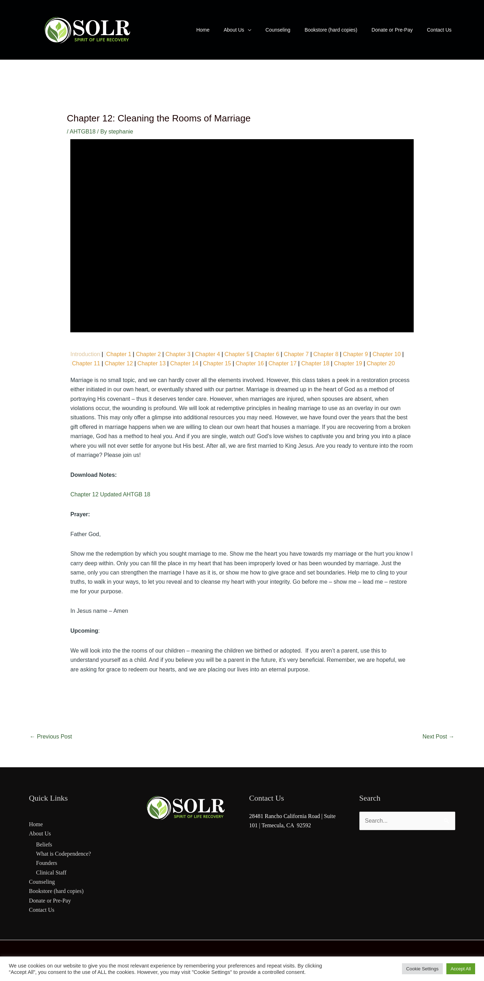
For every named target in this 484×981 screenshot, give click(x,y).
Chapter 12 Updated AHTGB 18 (110, 494)
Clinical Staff (51, 873)
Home (36, 824)
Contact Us (42, 910)
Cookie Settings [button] (422, 968)
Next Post (439, 737)
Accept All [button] (461, 968)
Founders (47, 863)
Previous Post (51, 737)
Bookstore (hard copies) (56, 891)
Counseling (42, 882)
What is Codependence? (63, 854)
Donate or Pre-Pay (50, 901)
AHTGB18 (83, 132)
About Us (40, 833)
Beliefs (44, 844)
